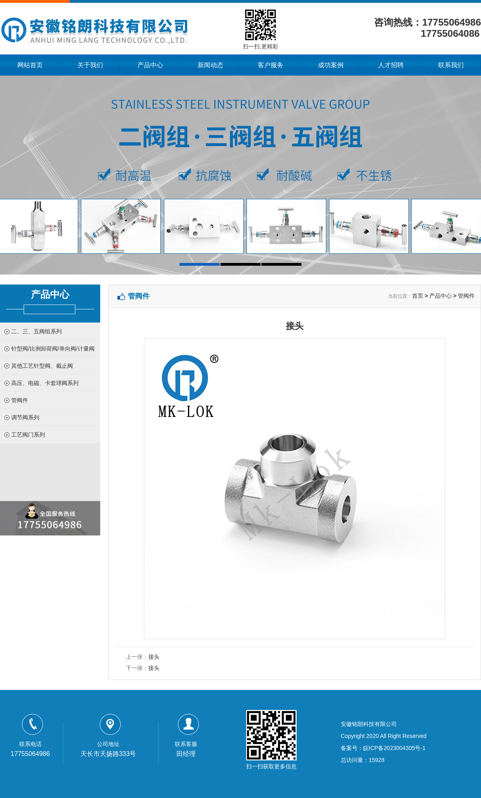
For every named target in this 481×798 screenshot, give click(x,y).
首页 (417, 296)
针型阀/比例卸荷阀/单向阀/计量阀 (53, 348)
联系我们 (451, 65)
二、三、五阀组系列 (36, 331)
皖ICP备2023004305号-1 (394, 748)
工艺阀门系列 (28, 434)
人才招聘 (391, 65)
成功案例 (331, 65)
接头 (154, 657)
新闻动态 (210, 65)
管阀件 (19, 400)
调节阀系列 (25, 417)
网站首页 (30, 65)
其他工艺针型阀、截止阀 (42, 366)
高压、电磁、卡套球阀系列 (45, 383)
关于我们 (90, 65)
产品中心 (150, 65)
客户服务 (270, 65)
